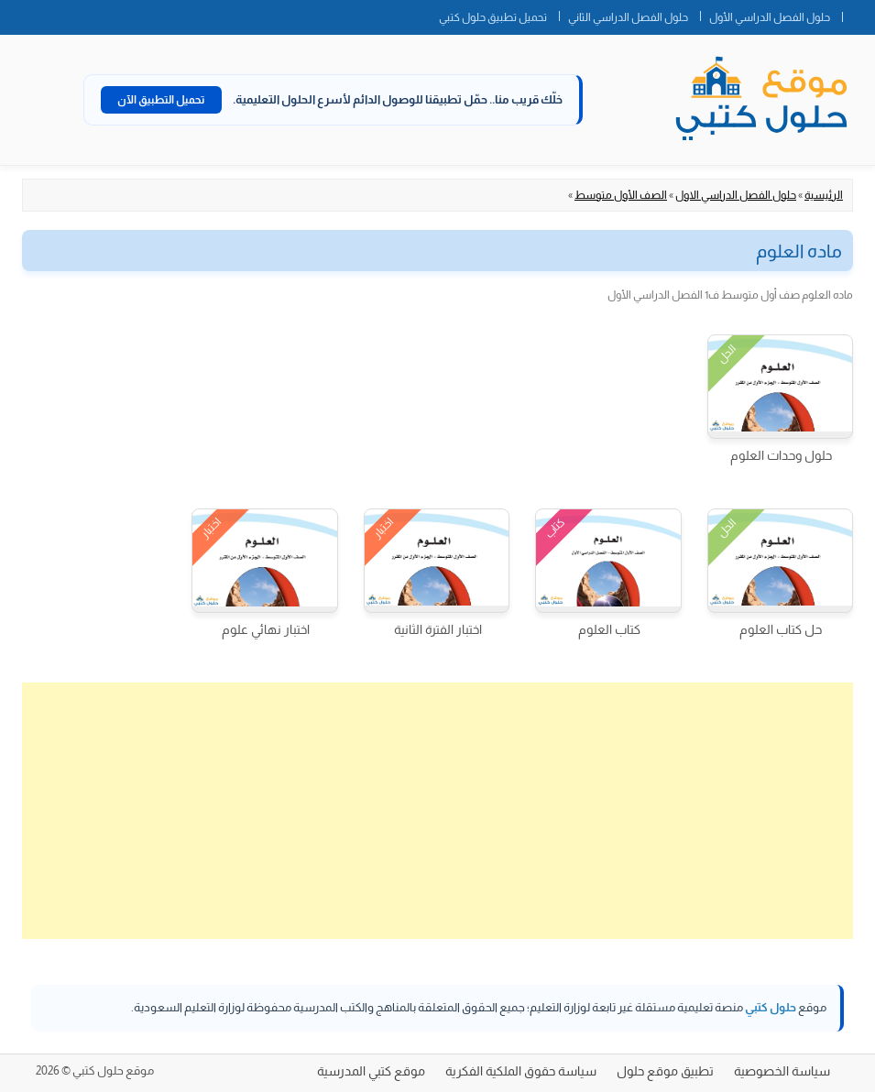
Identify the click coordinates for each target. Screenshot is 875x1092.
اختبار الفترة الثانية (438, 629)
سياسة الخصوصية (782, 1071)
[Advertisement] (437, 810)
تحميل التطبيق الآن (161, 99)
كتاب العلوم (609, 629)
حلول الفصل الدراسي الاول (735, 195)
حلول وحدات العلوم (781, 455)
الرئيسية (823, 195)
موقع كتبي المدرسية (371, 1071)
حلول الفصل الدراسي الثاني (628, 17)
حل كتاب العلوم (780, 629)
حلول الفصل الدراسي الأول (769, 17)
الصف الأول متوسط (620, 195)
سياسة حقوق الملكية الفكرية (520, 1071)
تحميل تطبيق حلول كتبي (493, 17)
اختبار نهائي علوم (266, 629)
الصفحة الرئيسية (858, 14)
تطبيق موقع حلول (665, 1071)
